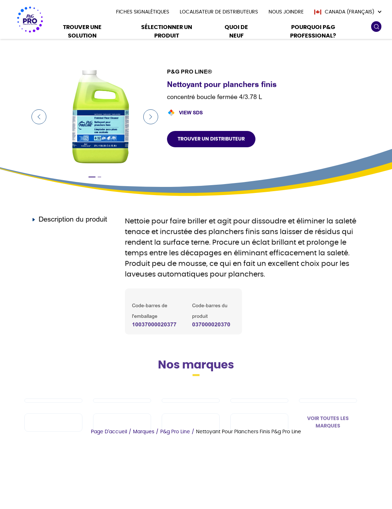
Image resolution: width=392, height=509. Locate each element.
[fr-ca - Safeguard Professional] (328, 414)
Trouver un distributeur (211, 139)
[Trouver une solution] (82, 32)
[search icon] (376, 26)
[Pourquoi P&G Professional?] (313, 32)
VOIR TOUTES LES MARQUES (328, 436)
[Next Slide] (150, 116)
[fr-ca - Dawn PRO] (122, 414)
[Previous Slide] (38, 116)
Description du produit (73, 219)
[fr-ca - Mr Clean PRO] (191, 414)
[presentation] (142, 12)
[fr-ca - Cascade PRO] (53, 414)
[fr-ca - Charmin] (259, 436)
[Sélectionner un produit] (166, 32)
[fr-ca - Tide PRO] (259, 414)
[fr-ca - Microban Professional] (191, 436)
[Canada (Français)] (347, 12)
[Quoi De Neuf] (236, 32)
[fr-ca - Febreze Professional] (122, 436)
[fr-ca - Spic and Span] (53, 436)
